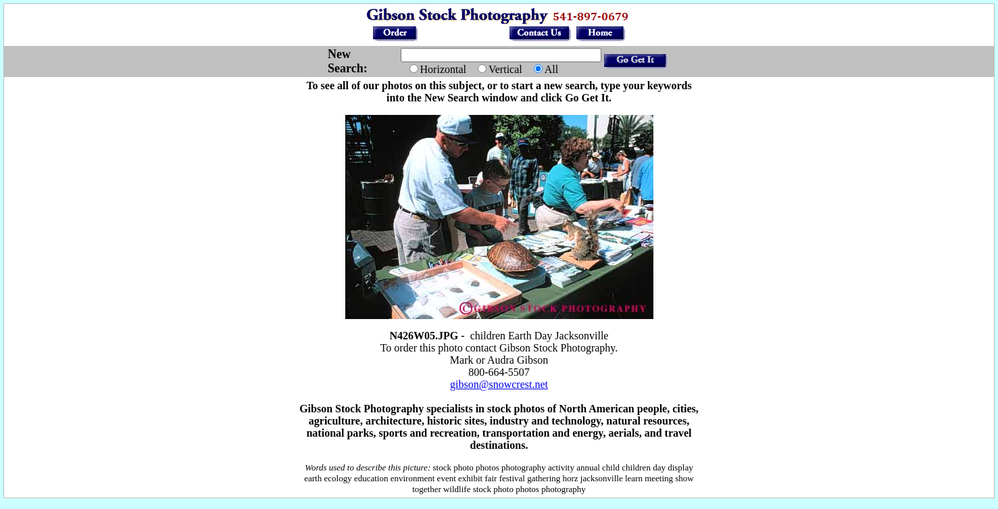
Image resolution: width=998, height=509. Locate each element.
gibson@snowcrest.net (499, 384)
